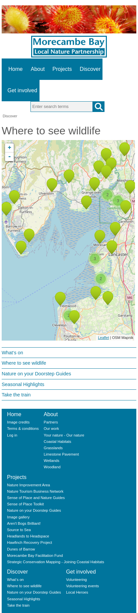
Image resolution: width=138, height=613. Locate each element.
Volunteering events (82, 586)
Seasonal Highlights (23, 384)
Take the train (16, 394)
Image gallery (18, 517)
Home (15, 69)
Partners (51, 422)
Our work (51, 428)
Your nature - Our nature (64, 435)
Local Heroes (77, 592)
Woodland (52, 467)
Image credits (18, 422)
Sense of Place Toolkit (25, 504)
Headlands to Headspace (28, 536)
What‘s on (12, 352)
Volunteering (76, 580)
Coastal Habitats (57, 442)
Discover (90, 69)
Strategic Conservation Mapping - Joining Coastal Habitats (55, 562)
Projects (62, 69)
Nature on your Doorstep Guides (36, 373)
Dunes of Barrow (21, 549)
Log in (12, 435)
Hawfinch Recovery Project (29, 542)
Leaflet (103, 338)
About (38, 69)
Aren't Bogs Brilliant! (24, 523)
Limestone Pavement (61, 454)
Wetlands (51, 461)
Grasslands (53, 448)
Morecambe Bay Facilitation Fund (35, 556)
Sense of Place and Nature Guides (36, 498)
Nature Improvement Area (28, 485)
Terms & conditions (23, 428)
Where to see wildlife (24, 363)
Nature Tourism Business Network (35, 491)
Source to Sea (19, 530)
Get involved (22, 90)
